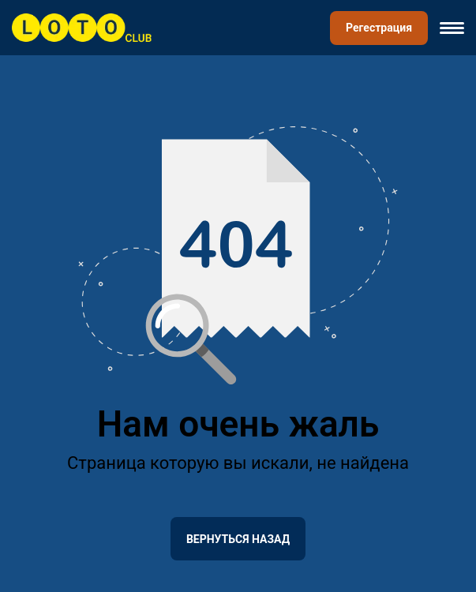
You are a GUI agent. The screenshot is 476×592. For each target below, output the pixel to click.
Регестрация (379, 27)
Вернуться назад (238, 539)
